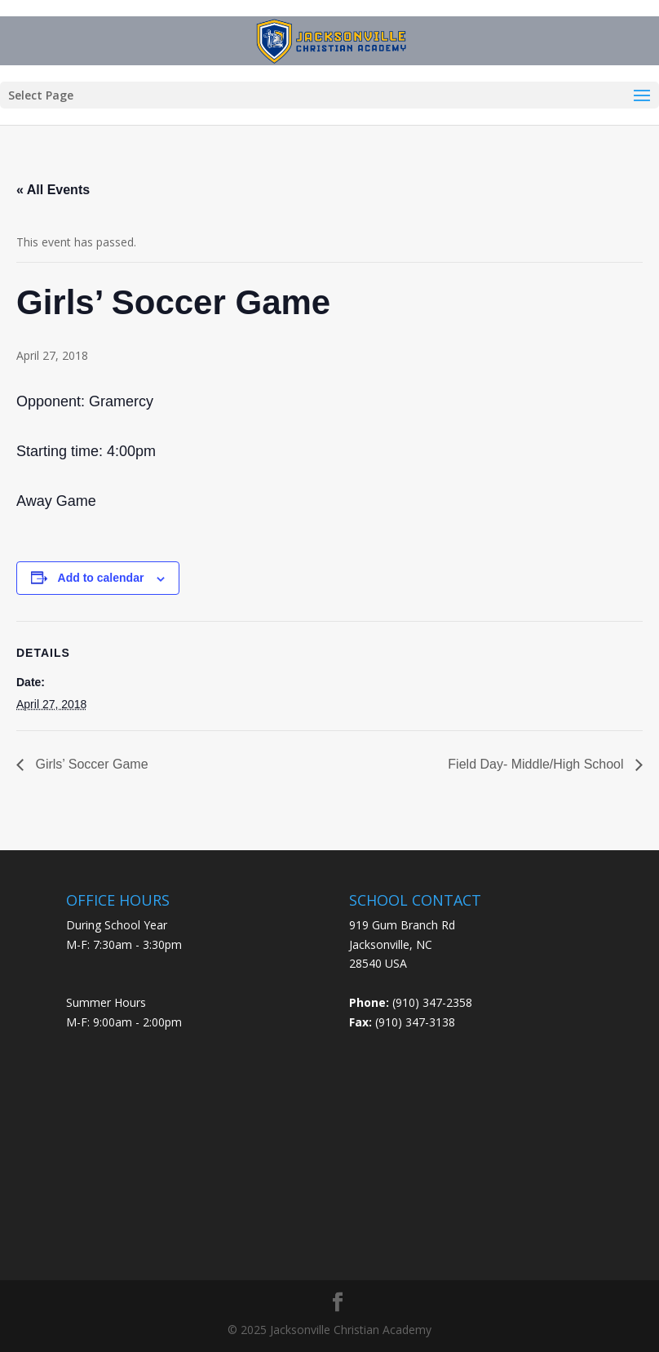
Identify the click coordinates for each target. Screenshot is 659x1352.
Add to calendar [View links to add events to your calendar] (101, 577)
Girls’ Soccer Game (90, 764)
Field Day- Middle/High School (537, 764)
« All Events (53, 190)
